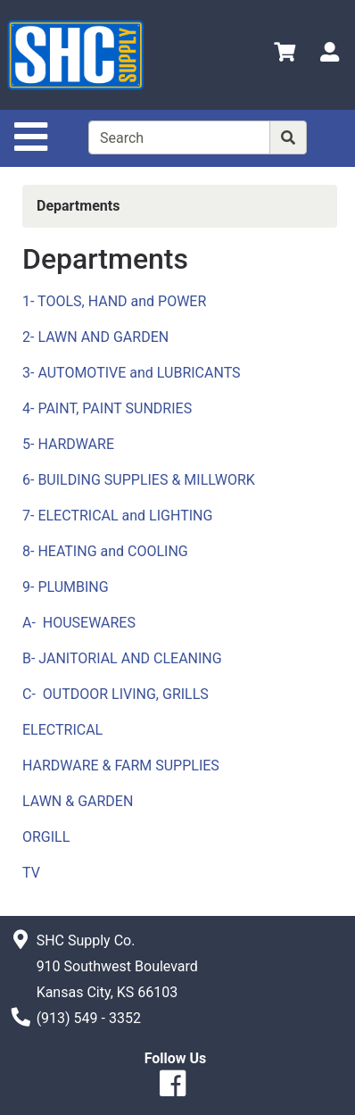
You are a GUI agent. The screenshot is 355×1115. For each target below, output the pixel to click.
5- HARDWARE (68, 444)
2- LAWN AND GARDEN (95, 337)
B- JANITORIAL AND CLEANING (122, 658)
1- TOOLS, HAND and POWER (114, 301)
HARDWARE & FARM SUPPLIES (120, 765)
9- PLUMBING (65, 586)
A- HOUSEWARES (79, 622)
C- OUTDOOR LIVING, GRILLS (115, 694)
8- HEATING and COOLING (105, 551)
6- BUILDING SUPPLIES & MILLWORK (138, 479)
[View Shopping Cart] (284, 54)
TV (31, 872)
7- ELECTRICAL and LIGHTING (117, 515)
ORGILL (46, 836)
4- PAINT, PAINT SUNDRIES (107, 408)
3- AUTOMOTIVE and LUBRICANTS (131, 372)
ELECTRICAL (62, 729)
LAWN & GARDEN (77, 801)
